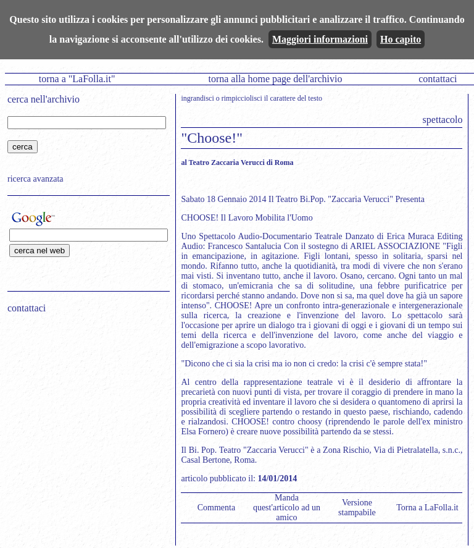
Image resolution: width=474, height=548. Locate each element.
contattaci (437, 79)
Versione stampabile (357, 507)
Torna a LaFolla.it (427, 507)
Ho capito (400, 39)
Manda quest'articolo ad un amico (286, 507)
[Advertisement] (84, 402)
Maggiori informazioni (320, 39)
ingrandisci (197, 98)
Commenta (216, 507)
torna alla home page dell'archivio (275, 79)
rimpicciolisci (242, 98)
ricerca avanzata (35, 178)
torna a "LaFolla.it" (77, 79)
